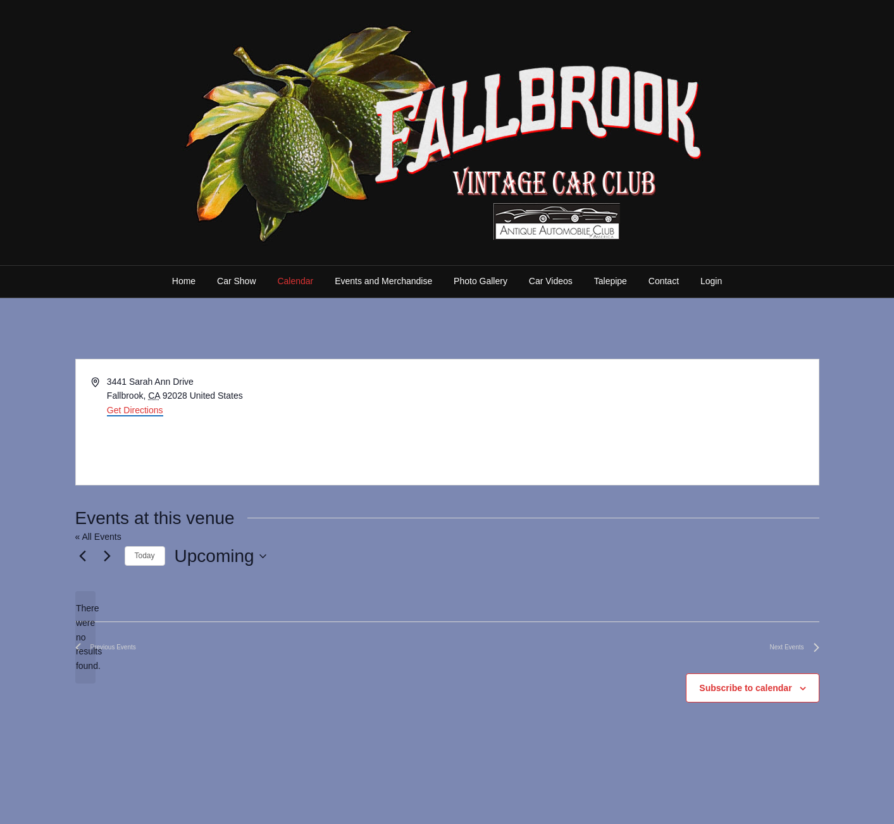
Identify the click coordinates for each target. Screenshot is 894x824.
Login (711, 281)
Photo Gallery (480, 281)
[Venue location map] (632, 422)
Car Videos (551, 281)
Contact (664, 281)
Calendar (295, 281)
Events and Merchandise (383, 281)
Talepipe (610, 281)
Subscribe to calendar (745, 688)
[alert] (85, 637)
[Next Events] (107, 556)
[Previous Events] (82, 556)
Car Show (236, 281)
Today (145, 555)
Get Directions (135, 410)
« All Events (98, 537)
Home (184, 281)
